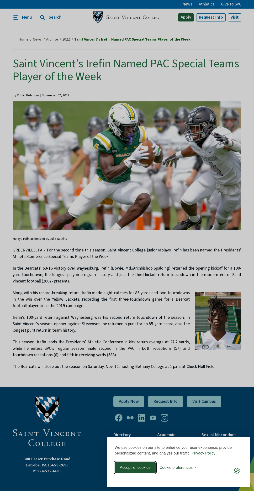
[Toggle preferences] (177, 467)
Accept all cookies (135, 467)
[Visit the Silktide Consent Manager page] (237, 470)
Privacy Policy (204, 453)
